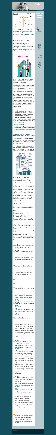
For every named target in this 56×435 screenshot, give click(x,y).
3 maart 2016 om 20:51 (17, 374)
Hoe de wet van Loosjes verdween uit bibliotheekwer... (40, 66)
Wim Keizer (16, 388)
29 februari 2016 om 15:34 (18, 306)
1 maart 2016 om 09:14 (17, 338)
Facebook (35, 10)
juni (38, 50)
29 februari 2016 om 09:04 (18, 248)
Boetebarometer (24, 10)
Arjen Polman (16, 350)
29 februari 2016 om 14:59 (18, 300)
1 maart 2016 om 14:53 (17, 348)
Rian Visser (16, 308)
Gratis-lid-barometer (18, 10)
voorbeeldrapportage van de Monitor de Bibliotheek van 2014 (24, 134)
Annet (15, 278)
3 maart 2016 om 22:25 (17, 386)
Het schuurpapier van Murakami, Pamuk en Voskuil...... (40, 62)
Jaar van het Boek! (22, 47)
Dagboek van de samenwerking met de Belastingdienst (40, 60)
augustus (39, 48)
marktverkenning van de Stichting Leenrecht (18, 122)
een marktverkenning (27, 32)
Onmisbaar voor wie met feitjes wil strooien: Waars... (40, 64)
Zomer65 (16, 244)
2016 (37, 43)
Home (14, 10)
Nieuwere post (15, 426)
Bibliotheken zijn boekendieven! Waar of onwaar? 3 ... (40, 55)
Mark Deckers (16, 250)
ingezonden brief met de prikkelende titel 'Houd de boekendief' (26, 34)
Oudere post (33, 426)
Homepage (24, 426)
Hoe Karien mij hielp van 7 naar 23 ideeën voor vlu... (40, 68)
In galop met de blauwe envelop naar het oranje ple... (40, 57)
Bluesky (28, 10)
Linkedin (32, 10)
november (39, 45)
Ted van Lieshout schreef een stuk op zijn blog (22, 35)
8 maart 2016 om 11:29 (17, 422)
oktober (38, 46)
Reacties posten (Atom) (19, 428)
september (39, 47)
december (39, 44)
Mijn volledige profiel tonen (39, 31)
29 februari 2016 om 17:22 (18, 314)
